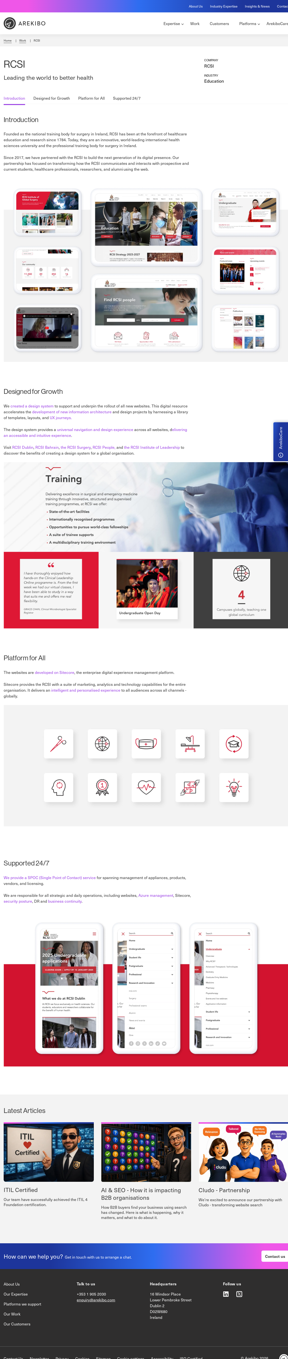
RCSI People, (104, 447)
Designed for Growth (51, 98)
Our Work (12, 1313)
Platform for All (91, 98)
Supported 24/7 (127, 98)
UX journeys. (61, 417)
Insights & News (257, 6)
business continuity (65, 901)
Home (8, 40)
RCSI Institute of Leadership (155, 447)
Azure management (155, 895)
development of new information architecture (72, 411)
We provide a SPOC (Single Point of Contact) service (50, 877)
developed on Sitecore (54, 672)
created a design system (32, 405)
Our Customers (17, 1323)
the (127, 447)
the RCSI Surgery (76, 447)
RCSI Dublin (22, 447)
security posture (18, 901)
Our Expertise (16, 1294)
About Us (196, 6)
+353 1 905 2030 (91, 1294)
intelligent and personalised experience (85, 690)
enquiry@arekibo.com (96, 1299)
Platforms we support (22, 1303)
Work (22, 40)
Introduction (14, 98)
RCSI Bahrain (47, 447)
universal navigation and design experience (95, 429)
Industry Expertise (224, 6)
